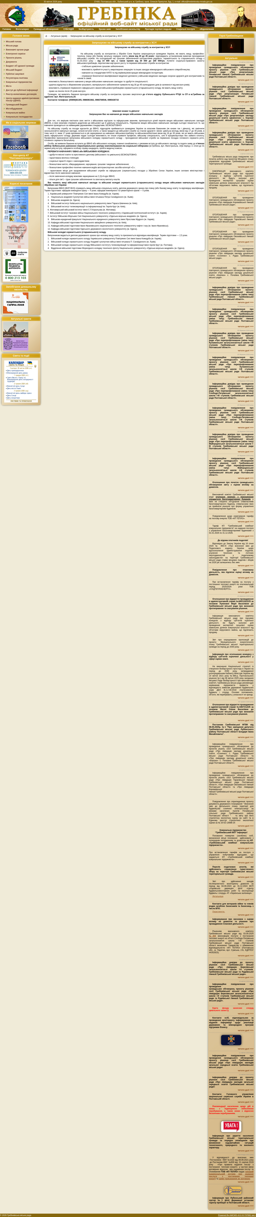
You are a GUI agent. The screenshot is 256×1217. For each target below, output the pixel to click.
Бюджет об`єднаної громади (20, 66)
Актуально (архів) (59, 36)
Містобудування (14, 108)
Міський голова (13, 41)
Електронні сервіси (15, 54)
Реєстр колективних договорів (21, 94)
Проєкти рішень (14, 58)
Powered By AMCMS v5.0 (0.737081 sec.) (237, 1215)
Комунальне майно (15, 113)
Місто (8, 86)
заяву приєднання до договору (234, 1179)
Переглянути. (218, 912)
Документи (11, 62)
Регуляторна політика (17, 78)
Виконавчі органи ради (17, 50)
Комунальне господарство (19, 117)
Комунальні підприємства (19, 82)
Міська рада (12, 45)
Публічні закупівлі (15, 74)
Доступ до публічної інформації (22, 90)
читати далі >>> (245, 80)
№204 (212, 936)
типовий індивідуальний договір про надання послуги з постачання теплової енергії (231, 1175)
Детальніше (217, 896)
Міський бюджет (14, 70)
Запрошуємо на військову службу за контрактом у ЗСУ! (96, 36)
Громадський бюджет (16, 104)
